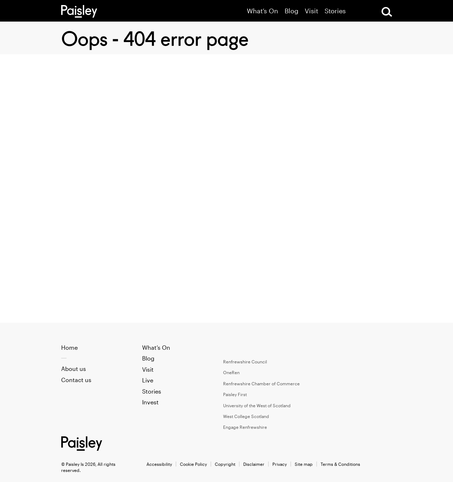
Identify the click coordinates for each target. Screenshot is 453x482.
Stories (335, 11)
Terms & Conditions (340, 464)
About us (73, 368)
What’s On (262, 11)
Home (69, 347)
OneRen (231, 372)
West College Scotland (246, 416)
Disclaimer (253, 464)
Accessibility (159, 464)
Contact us (76, 379)
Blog (291, 11)
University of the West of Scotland (257, 405)
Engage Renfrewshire (245, 427)
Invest (150, 402)
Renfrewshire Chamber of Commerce (261, 383)
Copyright (225, 464)
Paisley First (235, 394)
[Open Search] (386, 12)
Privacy (279, 464)
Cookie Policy (193, 464)
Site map (304, 464)
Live (147, 380)
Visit (311, 11)
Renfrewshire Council (245, 361)
